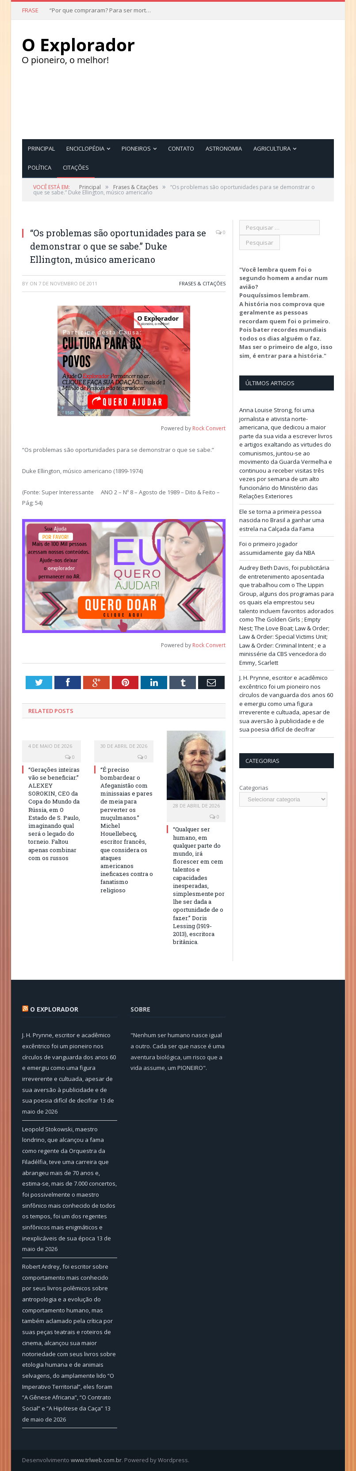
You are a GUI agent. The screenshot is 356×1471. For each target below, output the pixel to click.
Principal (41, 148)
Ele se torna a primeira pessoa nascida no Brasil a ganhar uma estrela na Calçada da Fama (281, 520)
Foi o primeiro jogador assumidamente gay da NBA (277, 548)
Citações (76, 167)
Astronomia (224, 148)
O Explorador (54, 1009)
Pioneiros (136, 148)
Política (39, 167)
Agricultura (272, 148)
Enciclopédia (85, 148)
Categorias (253, 788)
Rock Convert (209, 428)
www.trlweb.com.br (96, 1460)
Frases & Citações (202, 283)
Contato (181, 148)
